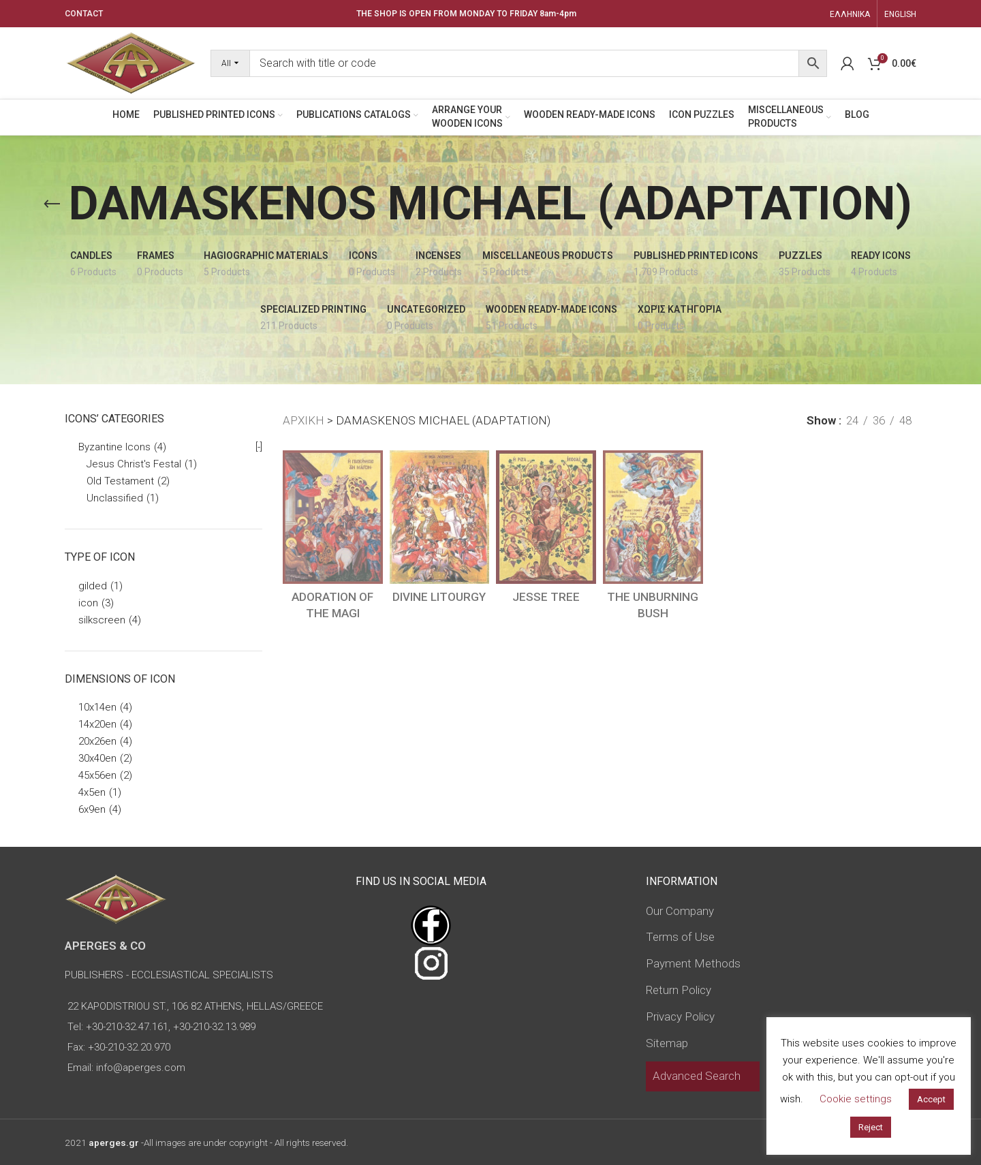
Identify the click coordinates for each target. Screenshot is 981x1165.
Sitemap (667, 1043)
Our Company (680, 911)
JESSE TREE (546, 597)
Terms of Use (680, 937)
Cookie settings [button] (856, 1099)
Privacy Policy (680, 1016)
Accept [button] (931, 1099)
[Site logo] (131, 62)
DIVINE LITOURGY (439, 597)
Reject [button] (870, 1127)
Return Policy (678, 990)
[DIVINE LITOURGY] (440, 517)
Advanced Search (697, 1076)
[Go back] (52, 204)
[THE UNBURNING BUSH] (653, 517)
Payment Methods (693, 963)
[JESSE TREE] (546, 517)
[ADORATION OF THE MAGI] (333, 517)
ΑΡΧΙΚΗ (303, 420)
